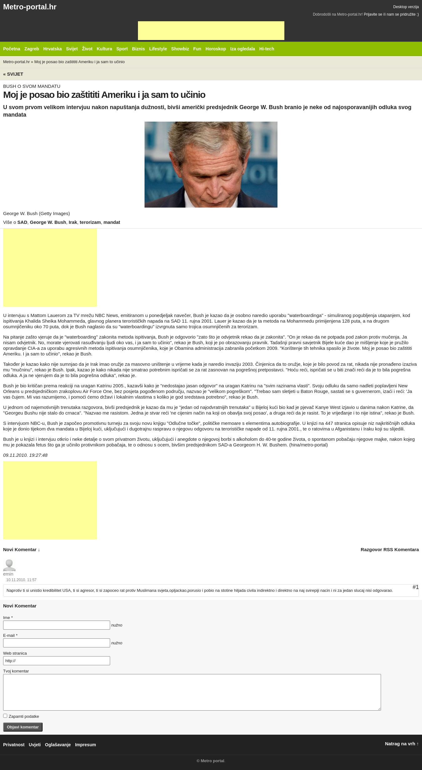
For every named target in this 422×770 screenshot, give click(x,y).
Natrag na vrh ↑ (402, 743)
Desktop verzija (406, 7)
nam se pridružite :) (403, 14)
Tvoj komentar (16, 671)
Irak (73, 222)
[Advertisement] (211, 30)
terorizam (90, 222)
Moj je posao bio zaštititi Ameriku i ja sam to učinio (79, 61)
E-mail (10, 635)
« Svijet (13, 74)
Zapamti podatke (21, 716)
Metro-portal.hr (30, 7)
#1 (416, 587)
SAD (23, 222)
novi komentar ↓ (21, 549)
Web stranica (15, 653)
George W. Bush (48, 222)
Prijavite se (373, 14)
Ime (8, 617)
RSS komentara (401, 549)
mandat (112, 222)
